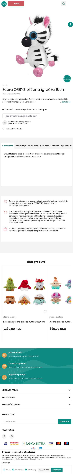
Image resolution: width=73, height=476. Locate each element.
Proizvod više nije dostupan (21, 116)
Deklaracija (20, 145)
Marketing (32, 470)
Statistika (19, 470)
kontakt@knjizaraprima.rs (19, 205)
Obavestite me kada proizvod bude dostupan (24, 109)
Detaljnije (66, 102)
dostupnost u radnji (49, 145)
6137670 (39, 203)
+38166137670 (33, 356)
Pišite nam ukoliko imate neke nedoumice (25, 367)
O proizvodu (7, 145)
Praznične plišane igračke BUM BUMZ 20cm (24, 322)
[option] (36, 47)
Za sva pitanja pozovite (18, 356)
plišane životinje (10, 317)
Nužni (8, 470)
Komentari (33, 145)
